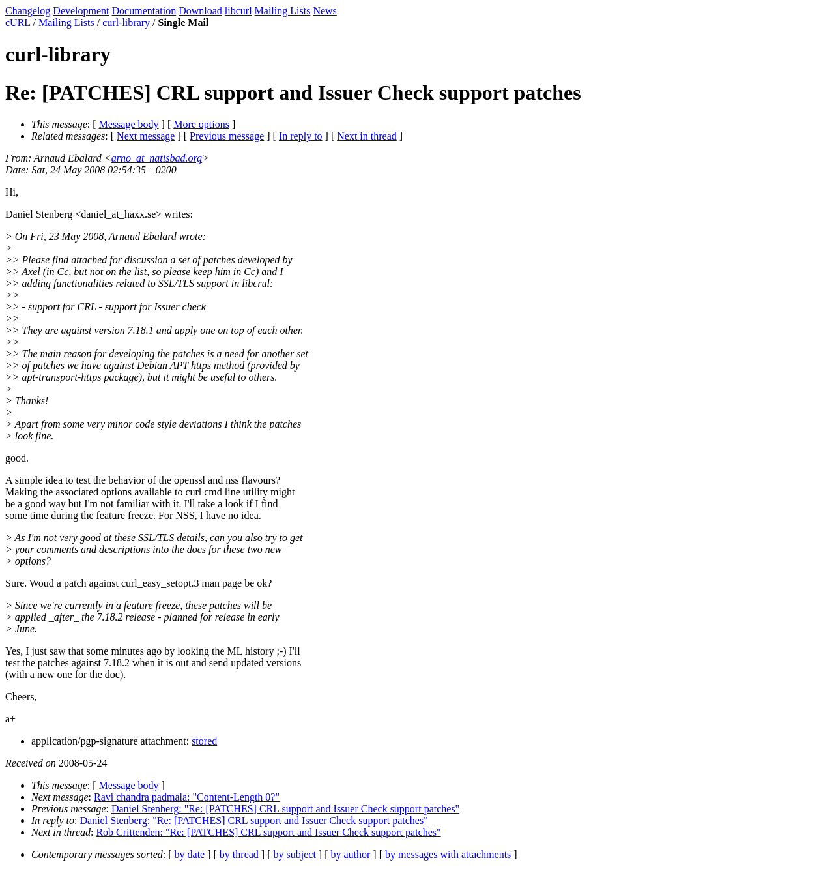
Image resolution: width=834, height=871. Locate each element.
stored (204, 740)
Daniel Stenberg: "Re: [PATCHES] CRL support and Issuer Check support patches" (285, 808)
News (324, 10)
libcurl (238, 10)
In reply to (301, 135)
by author (350, 854)
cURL (18, 22)
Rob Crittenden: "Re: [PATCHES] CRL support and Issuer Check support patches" (268, 832)
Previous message (227, 135)
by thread (239, 854)
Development (81, 10)
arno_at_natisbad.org (156, 158)
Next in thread (367, 135)
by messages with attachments (448, 854)
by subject (295, 854)
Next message (146, 135)
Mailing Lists (283, 10)
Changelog (27, 10)
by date (190, 854)
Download (200, 10)
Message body (129, 124)
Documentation (144, 10)
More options (201, 124)
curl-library (126, 22)
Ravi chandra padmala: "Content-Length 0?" (187, 797)
